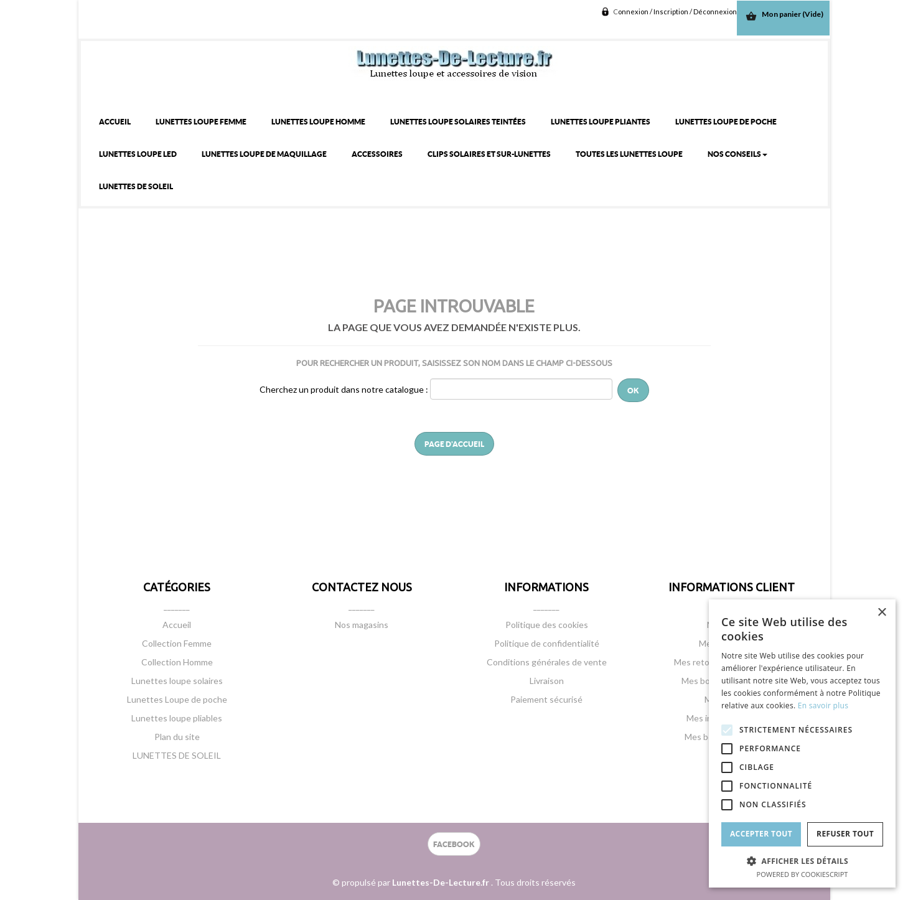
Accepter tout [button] (761, 833)
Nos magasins (361, 624)
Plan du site (177, 736)
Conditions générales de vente (547, 662)
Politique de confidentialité (546, 643)
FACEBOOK (454, 844)
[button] (802, 860)
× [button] (881, 612)
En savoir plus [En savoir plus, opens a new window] (823, 705)
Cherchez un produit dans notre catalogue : (344, 389)
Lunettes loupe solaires (177, 680)
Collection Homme (177, 662)
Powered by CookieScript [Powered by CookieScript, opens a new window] (802, 874)
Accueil (176, 624)
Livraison (547, 680)
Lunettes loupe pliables (176, 718)
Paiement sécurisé (546, 699)
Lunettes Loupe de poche (177, 699)
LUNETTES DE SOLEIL (177, 755)
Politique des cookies (546, 624)
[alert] (802, 743)
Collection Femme (177, 643)
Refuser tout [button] (845, 833)
